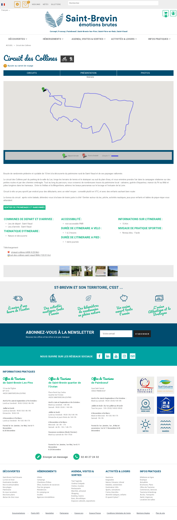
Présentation (88, 73)
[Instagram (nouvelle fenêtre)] (124, 356)
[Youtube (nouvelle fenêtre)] (116, 356)
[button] (165, 13)
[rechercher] (113, 3)
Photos (145, 73)
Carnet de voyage (27, 2)
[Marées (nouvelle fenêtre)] (165, 425)
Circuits (32, 73)
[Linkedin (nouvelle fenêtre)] (107, 356)
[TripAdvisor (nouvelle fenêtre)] (132, 356)
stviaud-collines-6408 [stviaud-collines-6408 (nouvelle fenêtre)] (25, 252)
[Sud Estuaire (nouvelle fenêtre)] (165, 385)
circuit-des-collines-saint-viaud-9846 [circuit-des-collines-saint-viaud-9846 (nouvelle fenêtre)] (29, 255)
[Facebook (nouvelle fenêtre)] (99, 356)
